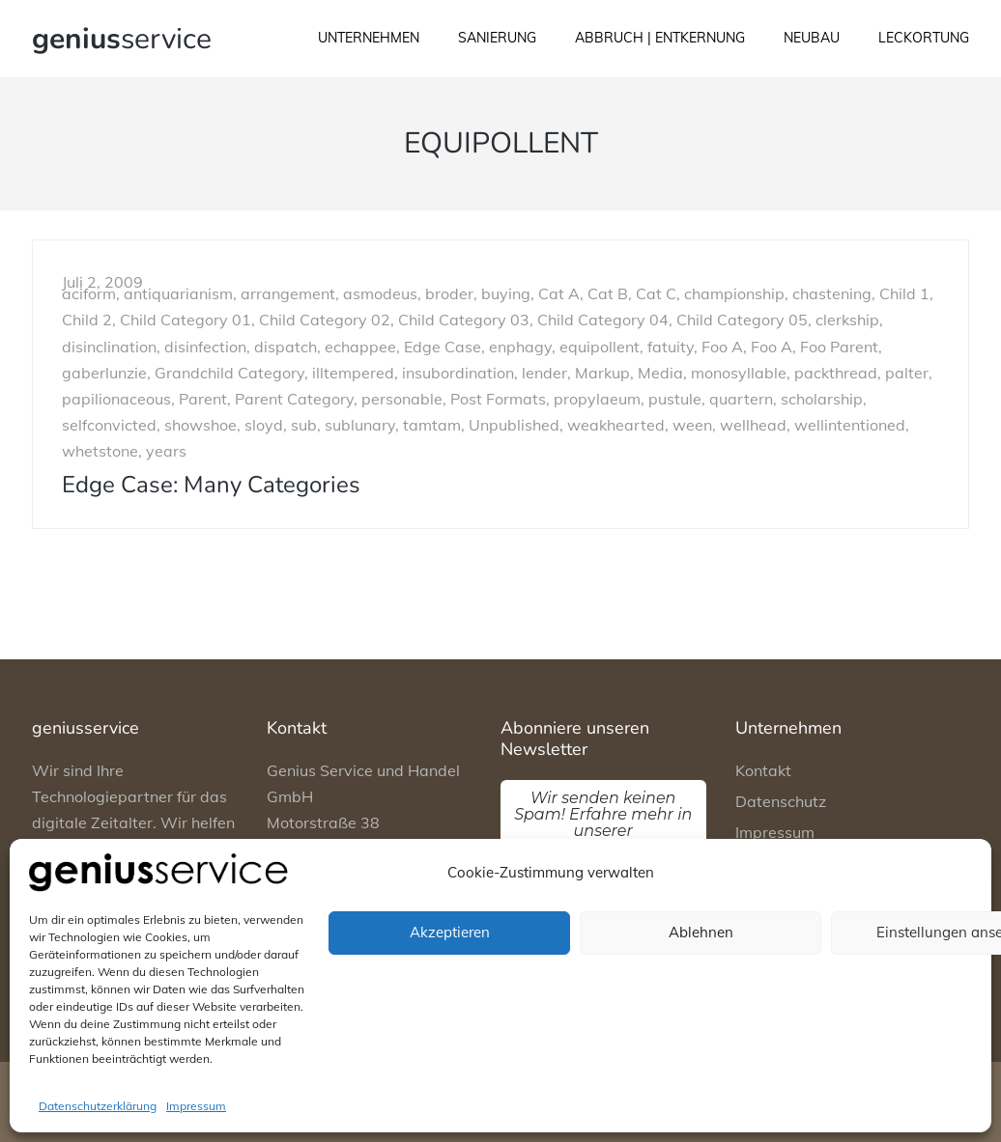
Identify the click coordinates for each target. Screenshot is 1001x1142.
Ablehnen (701, 932)
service (122, 39)
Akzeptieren (450, 932)
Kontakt (763, 770)
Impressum (196, 1106)
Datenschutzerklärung (98, 1106)
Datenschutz (780, 801)
